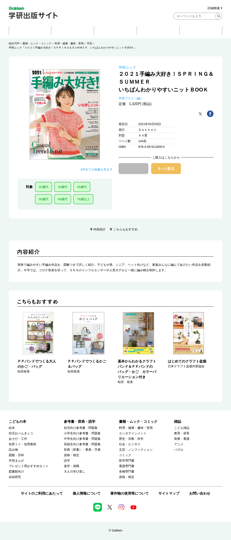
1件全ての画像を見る (96, 169)
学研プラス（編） (131, 98)
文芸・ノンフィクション (136, 449)
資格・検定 (71, 455)
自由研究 (15, 477)
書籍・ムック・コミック (37, 43)
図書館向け (16, 471)
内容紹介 (99, 229)
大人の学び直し (74, 471)
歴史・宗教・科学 (131, 438)
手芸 (89, 43)
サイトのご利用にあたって (42, 493)
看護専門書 (126, 466)
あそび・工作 (18, 438)
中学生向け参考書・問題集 (82, 438)
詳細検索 (215, 8)
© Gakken (115, 530)
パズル (178, 449)
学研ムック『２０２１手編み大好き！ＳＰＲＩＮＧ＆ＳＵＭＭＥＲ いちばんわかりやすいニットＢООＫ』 (72, 47)
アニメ (178, 444)
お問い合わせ (199, 493)
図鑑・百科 (16, 455)
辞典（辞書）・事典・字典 (82, 449)
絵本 (12, 428)
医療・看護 (181, 438)
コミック (125, 455)
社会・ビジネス (129, 444)
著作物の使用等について (129, 493)
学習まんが (16, 460)
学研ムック (127, 67)
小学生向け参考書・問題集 (82, 433)
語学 (67, 460)
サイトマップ (168, 493)
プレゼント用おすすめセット (29, 466)
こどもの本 (17, 421)
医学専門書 (126, 460)
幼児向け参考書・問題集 (81, 428)
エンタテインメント (133, 433)
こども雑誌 (181, 428)
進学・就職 (71, 466)
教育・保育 (181, 433)
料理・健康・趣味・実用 (69, 43)
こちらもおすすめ (125, 229)
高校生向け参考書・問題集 (82, 444)
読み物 (13, 449)
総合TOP (14, 43)
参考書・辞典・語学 (79, 421)
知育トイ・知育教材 (22, 444)
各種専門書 (126, 471)
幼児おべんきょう (21, 433)
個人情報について (87, 493)
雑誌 (177, 421)
